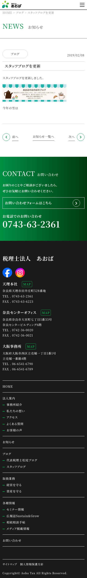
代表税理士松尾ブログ (22, 460)
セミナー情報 (15, 509)
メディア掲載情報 (18, 528)
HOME (8, 386)
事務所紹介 (14, 404)
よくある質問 (15, 424)
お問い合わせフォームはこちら (28, 202)
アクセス (12, 417)
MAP (27, 284)
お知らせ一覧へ (43, 136)
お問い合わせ (12, 540)
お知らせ (9, 442)
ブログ (15, 54)
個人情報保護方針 (32, 564)
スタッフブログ (16, 467)
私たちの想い (16, 411)
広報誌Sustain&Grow (23, 516)
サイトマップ (10, 564)
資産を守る (14, 491)
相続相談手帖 (16, 522)
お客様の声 (14, 430)
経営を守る (14, 485)
